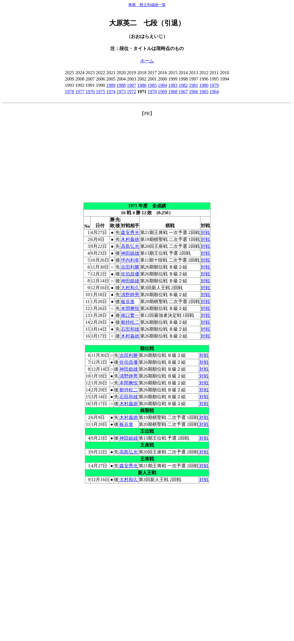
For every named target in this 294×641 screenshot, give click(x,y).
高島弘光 (130, 246)
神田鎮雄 (130, 253)
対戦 (205, 232)
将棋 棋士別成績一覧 (147, 5)
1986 (141, 85)
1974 (110, 91)
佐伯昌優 (130, 273)
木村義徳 (130, 239)
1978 (69, 91)
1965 (203, 91)
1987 (131, 85)
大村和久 (130, 287)
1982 (183, 85)
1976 (90, 91)
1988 (121, 85)
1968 (172, 91)
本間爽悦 (130, 308)
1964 (214, 91)
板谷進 (128, 301)
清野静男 (130, 294)
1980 (203, 85)
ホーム (147, 60)
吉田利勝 (130, 267)
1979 (214, 85)
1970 (152, 91)
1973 (121, 91)
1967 (183, 91)
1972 (131, 91)
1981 (193, 85)
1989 (110, 85)
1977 (79, 91)
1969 (162, 91)
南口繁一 (130, 315)
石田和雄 (130, 329)
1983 (172, 85)
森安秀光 (130, 232)
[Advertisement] (147, 157)
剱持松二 (130, 322)
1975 (100, 91)
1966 (193, 91)
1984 (162, 85)
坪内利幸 (130, 260)
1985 (152, 85)
